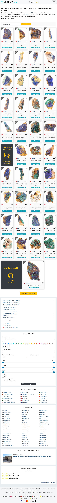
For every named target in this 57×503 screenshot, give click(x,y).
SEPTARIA (43, 439)
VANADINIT (43, 443)
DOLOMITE (6, 420)
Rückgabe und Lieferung (41, 488)
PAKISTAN (6, 400)
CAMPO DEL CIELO (45, 416)
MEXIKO (24, 398)
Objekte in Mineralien (10, 314)
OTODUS (24, 433)
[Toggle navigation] (54, 2)
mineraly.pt (24, 498)
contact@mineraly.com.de (44, 492)
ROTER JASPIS (7, 439)
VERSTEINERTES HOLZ (9, 445)
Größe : (4, 370)
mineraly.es (43, 496)
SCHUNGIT (25, 439)
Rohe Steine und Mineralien (11, 300)
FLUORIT (24, 422)
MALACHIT (6, 431)
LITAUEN (24, 396)
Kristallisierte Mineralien (11, 304)
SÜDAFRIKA (25, 402)
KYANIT (42, 428)
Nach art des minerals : (7, 355)
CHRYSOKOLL (25, 418)
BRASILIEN (44, 392)
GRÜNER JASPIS (44, 424)
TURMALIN (25, 443)
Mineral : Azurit (26, 24)
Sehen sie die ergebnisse (28, 384)
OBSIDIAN (43, 431)
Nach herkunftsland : (34, 355)
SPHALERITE (25, 441)
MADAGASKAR (8, 398)
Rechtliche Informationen (14, 488)
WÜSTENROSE (26, 445)
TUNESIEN (44, 400)
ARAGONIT (6, 414)
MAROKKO (44, 396)
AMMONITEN (6, 412)
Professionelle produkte (10, 327)
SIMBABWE (44, 402)
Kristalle (10, 6)
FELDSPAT (6, 422)
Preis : (3, 360)
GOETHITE (25, 424)
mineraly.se (33, 498)
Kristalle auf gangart (10, 307)
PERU (43, 398)
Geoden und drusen (9, 309)
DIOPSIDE (43, 418)
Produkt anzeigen (7, 47)
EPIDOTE (24, 420)
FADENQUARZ (44, 420)
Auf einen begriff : (6, 349)
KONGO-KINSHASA (8, 394)
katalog (4, 6)
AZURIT (24, 414)
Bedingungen (5, 488)
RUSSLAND (25, 400)
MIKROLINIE (25, 431)
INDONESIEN (7, 396)
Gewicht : (4, 365)
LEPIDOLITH (43, 429)
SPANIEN (43, 394)
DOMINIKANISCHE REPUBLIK (28, 394)
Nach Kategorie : (6, 336)
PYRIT (42, 433)
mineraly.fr (5, 496)
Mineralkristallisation (10, 311)
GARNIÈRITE (43, 422)
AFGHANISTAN (7, 392)
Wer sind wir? (32, 488)
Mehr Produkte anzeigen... (28, 293)
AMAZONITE (25, 410)
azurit (4, 41)
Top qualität (7, 325)
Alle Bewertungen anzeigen (48, 482)
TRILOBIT (6, 443)
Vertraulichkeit (24, 488)
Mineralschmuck (8, 318)
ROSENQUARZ (44, 437)
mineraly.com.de (25, 496)
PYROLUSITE (6, 435)
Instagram (24, 492)
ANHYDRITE (25, 412)
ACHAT (5, 410)
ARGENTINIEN (26, 392)
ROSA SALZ (25, 437)
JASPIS (5, 428)
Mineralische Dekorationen (11, 302)
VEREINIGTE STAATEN (9, 402)
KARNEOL (24, 428)
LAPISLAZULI (25, 429)
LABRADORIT (7, 429)
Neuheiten (6, 323)
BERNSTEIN (6, 416)
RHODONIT (6, 437)
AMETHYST (43, 410)
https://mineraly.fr (28, 493)
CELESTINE (6, 418)
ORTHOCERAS (7, 433)
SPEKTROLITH (7, 441)
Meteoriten (7, 320)
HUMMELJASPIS (26, 426)
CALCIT (24, 416)
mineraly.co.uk (14, 496)
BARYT (42, 414)
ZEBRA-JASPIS (44, 445)
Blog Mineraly (9, 492)
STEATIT (42, 441)
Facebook (17, 492)
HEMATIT (6, 426)
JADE (42, 426)
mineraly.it (34, 496)
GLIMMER (6, 424)
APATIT (42, 412)
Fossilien (6, 316)
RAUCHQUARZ (44, 435)
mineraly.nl (51, 496)
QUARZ (24, 435)
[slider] (3, 362)
